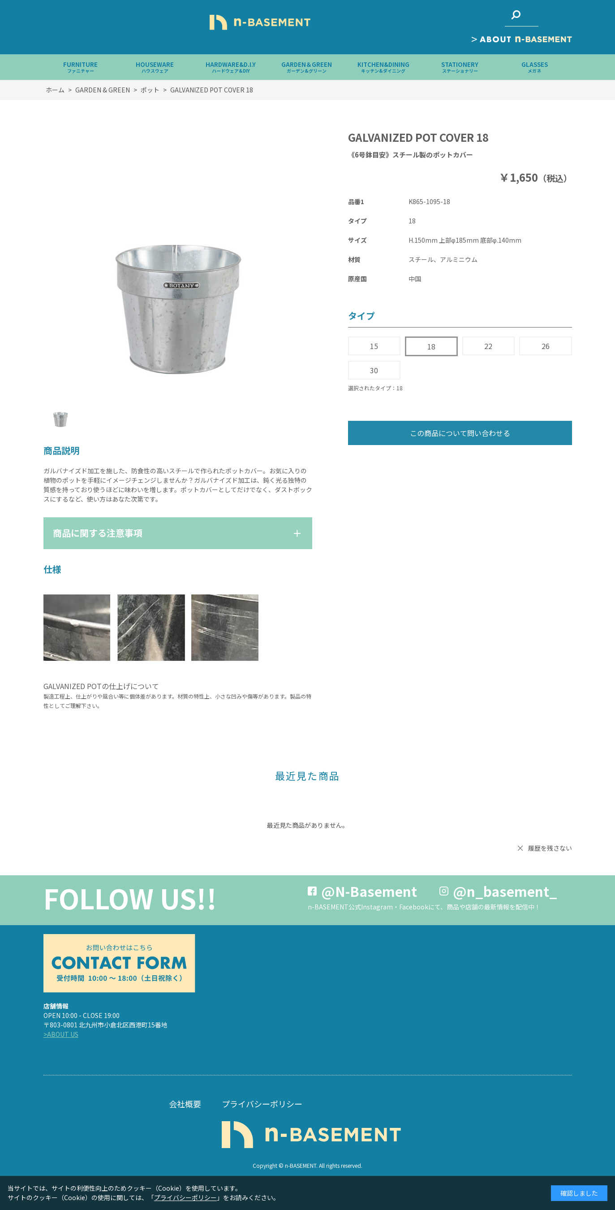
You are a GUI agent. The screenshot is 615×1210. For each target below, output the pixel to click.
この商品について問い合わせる (460, 433)
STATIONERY (459, 67)
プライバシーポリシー (262, 1104)
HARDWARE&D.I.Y (231, 67)
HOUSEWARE (155, 67)
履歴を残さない (550, 847)
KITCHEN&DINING (383, 67)
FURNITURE (80, 67)
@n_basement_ (505, 891)
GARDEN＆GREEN (306, 67)
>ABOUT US (60, 1034)
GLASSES (534, 67)
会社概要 (185, 1104)
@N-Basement (369, 891)
